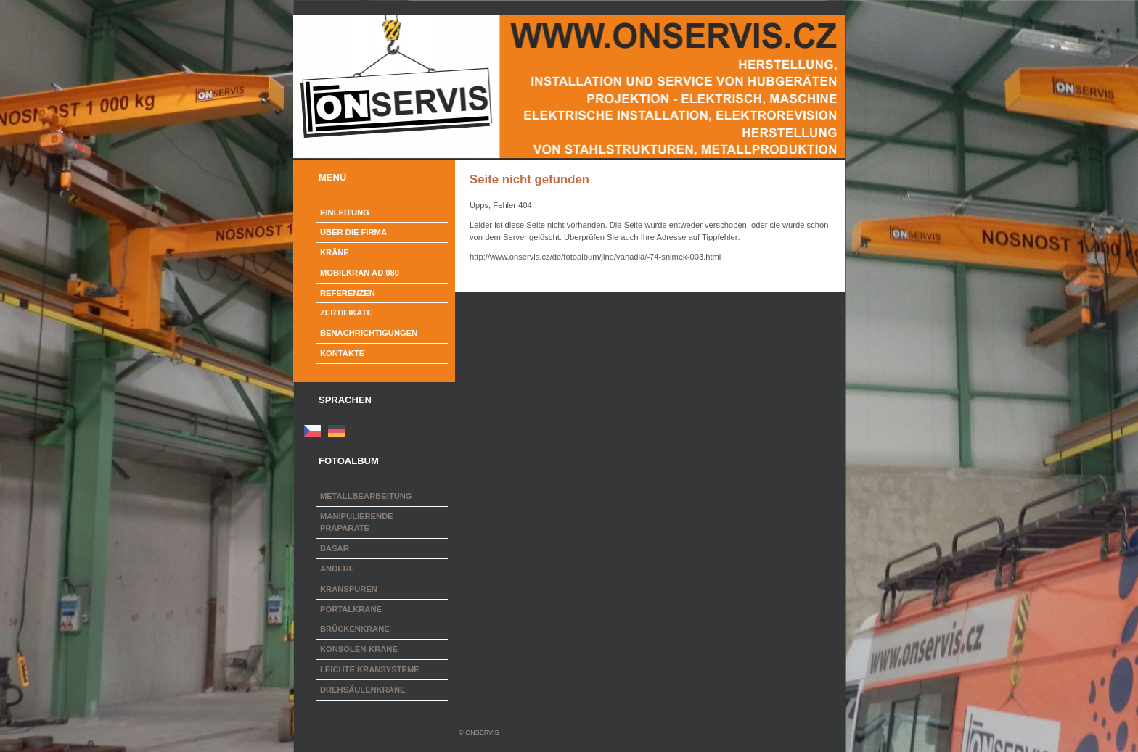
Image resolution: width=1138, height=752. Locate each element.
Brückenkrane (355, 628)
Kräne (334, 252)
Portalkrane (351, 609)
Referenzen (347, 293)
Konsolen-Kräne (359, 649)
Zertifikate (346, 312)
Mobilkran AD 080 (359, 272)
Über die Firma (353, 232)
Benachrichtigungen (368, 333)
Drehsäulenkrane (362, 689)
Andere (337, 568)
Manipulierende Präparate (356, 522)
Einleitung (344, 212)
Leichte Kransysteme (369, 669)
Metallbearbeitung (366, 496)
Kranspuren (348, 588)
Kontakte (342, 353)
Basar (334, 548)
